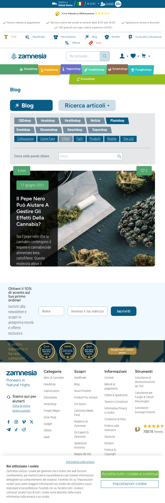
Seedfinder (80, 377)
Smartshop (50, 404)
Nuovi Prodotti (82, 391)
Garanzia (109, 436)
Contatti (109, 377)
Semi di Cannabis (54, 377)
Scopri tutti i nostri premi (122, 351)
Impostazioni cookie (130, 483)
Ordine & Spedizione (115, 395)
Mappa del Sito (82, 454)
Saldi (46, 437)
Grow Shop (50, 417)
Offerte (47, 430)
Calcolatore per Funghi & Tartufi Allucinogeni (144, 397)
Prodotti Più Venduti (86, 397)
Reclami (109, 443)
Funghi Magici (52, 410)
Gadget (48, 424)
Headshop (50, 384)
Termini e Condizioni (116, 401)
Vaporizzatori (51, 391)
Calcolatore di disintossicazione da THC (145, 382)
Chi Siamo (80, 404)
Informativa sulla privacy (80, 462)
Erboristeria (50, 397)
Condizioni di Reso (115, 419)
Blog (77, 384)
